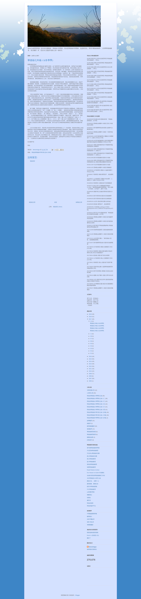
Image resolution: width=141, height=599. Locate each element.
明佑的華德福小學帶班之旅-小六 (96, 407)
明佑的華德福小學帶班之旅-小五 (96, 404)
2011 (90, 368)
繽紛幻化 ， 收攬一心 (93, 481)
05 (91, 343)
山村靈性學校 (90, 492)
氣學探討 (89, 516)
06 (91, 341)
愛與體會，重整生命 (92, 483)
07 (91, 338)
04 (91, 346)
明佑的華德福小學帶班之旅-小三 (96, 401)
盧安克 (89, 500)
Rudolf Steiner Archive (93, 470)
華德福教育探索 (91, 431)
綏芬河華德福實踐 (92, 486)
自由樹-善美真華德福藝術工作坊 (96, 475)
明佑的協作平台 (91, 506)
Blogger (77, 595)
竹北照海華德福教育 (92, 450)
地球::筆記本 (90, 522)
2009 (90, 373)
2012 (90, 366)
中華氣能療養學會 (92, 513)
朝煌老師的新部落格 (92, 532)
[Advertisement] (55, 182)
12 (91, 321)
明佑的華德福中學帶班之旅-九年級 (96, 418)
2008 (90, 376)
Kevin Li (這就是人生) (93, 535)
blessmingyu (93, 547)
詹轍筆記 (89, 495)
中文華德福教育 (91, 489)
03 (91, 348)
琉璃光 (89, 497)
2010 (90, 371)
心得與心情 (90, 393)
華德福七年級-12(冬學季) (97, 330)
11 (91, 334)
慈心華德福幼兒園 (92, 456)
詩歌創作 (89, 440)
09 (91, 336)
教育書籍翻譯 (90, 426)
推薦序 (89, 423)
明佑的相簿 (90, 503)
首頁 (55, 202)
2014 (90, 361)
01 (91, 353)
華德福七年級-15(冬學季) (97, 323)
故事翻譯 (89, 420)
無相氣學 (89, 429)
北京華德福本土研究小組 (94, 478)
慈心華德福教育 (91, 459)
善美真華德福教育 (92, 464)
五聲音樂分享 (90, 390)
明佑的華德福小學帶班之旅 (94, 395)
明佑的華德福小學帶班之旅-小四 (96, 409)
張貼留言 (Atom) (57, 206)
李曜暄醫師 (90, 525)
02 (91, 351)
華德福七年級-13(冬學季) (97, 328)
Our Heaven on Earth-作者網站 (95, 472)
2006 (90, 381)
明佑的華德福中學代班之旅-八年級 (96, 415)
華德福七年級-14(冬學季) (97, 325)
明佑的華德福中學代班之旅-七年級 (41, 152)
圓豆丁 (89, 538)
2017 (90, 319)
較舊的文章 (79, 202)
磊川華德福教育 (91, 461)
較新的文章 (32, 202)
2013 (90, 363)
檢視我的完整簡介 (92, 549)
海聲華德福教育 (91, 467)
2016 (90, 356)
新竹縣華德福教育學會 (93, 448)
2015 (90, 359)
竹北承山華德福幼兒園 (93, 453)
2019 (90, 314)
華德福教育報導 (91, 434)
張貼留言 (32, 161)
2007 (90, 378)
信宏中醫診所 (90, 519)
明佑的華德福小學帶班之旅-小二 (96, 398)
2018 (90, 316)
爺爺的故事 (90, 437)
